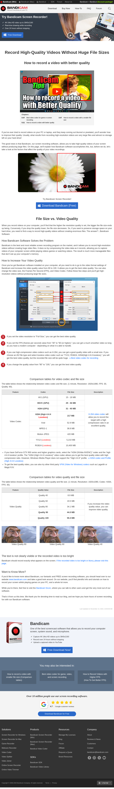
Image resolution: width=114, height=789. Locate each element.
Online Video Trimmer (10, 771)
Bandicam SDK (36, 764)
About (89, 736)
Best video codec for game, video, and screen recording (57, 677)
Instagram (94, 759)
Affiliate (61, 749)
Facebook (89, 759)
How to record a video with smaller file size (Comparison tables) (19, 679)
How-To (78, 8)
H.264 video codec (97, 416)
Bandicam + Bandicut (96, 2)
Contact (90, 749)
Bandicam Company (23, 784)
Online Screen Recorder (11, 767)
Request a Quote (65, 754)
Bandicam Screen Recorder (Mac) (41, 744)
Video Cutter (7, 754)
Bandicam (16, 8)
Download (52, 8)
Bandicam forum (43, 589)
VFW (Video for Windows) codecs (75, 466)
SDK (53, 2)
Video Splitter (7, 758)
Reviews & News (94, 741)
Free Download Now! (57, 651)
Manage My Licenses (67, 736)
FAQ (89, 8)
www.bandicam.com (18, 581)
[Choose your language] (104, 784)
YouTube (104, 759)
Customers (91, 745)
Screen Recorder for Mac (12, 741)
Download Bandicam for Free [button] (57, 715)
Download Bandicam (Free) (57, 207)
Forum (59, 2)
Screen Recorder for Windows (13, 736)
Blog (60, 741)
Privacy (54, 784)
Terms (47, 784)
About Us (68, 2)
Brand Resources (65, 758)
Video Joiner (7, 762)
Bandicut (42, 2)
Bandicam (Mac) (27, 2)
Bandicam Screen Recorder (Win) (41, 738)
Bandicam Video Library (39, 768)
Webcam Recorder (9, 749)
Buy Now (66, 8)
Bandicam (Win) (9, 2)
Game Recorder (8, 745)
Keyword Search (109, 8)
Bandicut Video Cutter (38, 750)
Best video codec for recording (83, 359)
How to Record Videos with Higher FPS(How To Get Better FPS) (95, 679)
